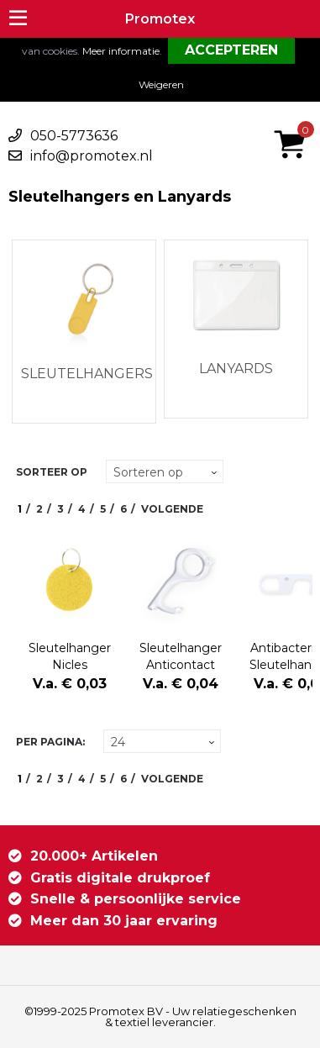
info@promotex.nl (91, 156)
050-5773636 (74, 136)
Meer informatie (121, 51)
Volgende (172, 509)
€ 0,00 (294, 121)
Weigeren (161, 84)
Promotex (160, 19)
